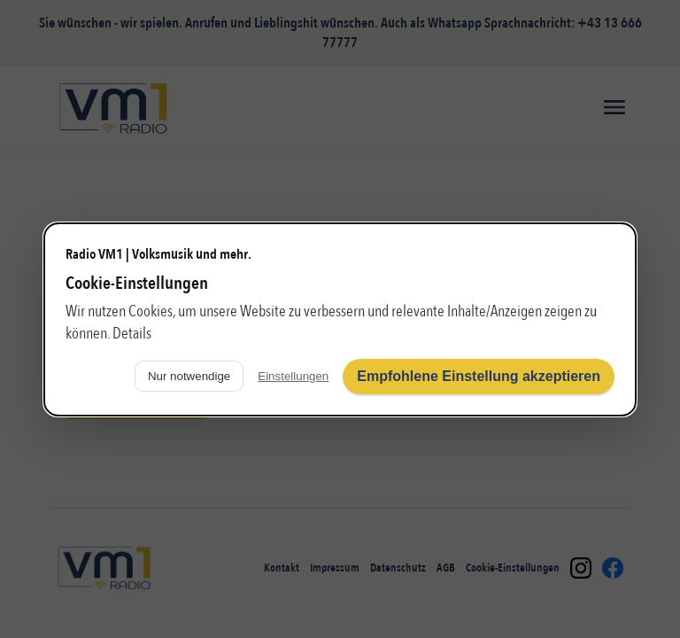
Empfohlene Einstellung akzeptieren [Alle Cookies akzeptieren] (478, 376)
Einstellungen (293, 376)
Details (131, 334)
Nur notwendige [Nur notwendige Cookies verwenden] (189, 376)
